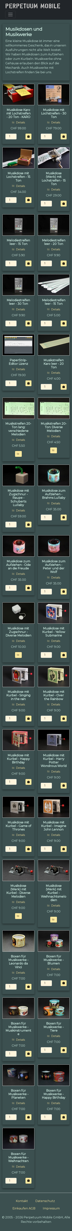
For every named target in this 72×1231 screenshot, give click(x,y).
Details (18, 122)
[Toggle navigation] (10, 14)
